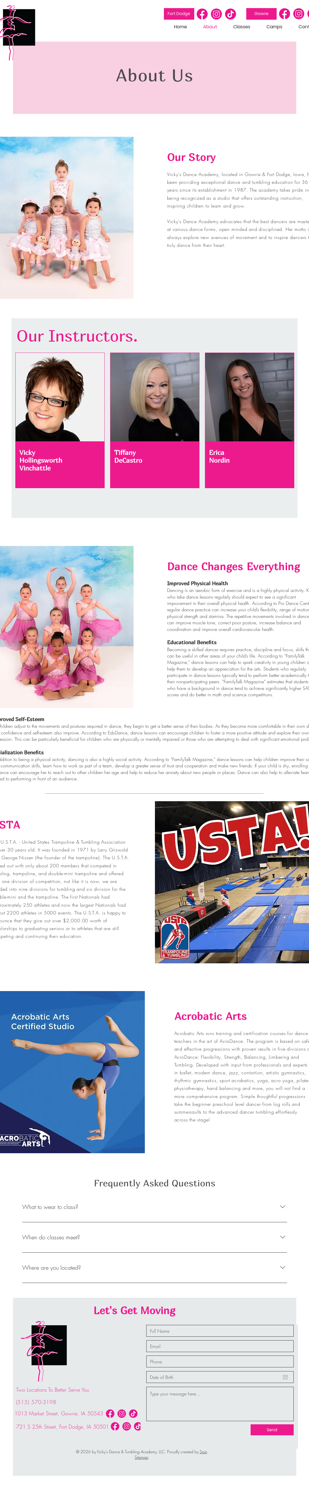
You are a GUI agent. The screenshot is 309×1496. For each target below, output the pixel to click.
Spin (203, 1451)
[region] (60, 420)
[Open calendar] (285, 1377)
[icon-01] (202, 14)
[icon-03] (230, 14)
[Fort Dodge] (179, 14)
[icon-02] (216, 14)
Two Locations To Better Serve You (52, 1389)
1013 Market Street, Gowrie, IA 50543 (58, 1413)
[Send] (272, 1429)
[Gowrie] (261, 14)
